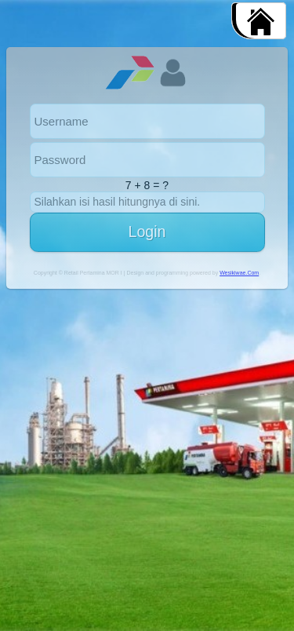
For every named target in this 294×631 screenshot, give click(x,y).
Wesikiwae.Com (239, 272)
